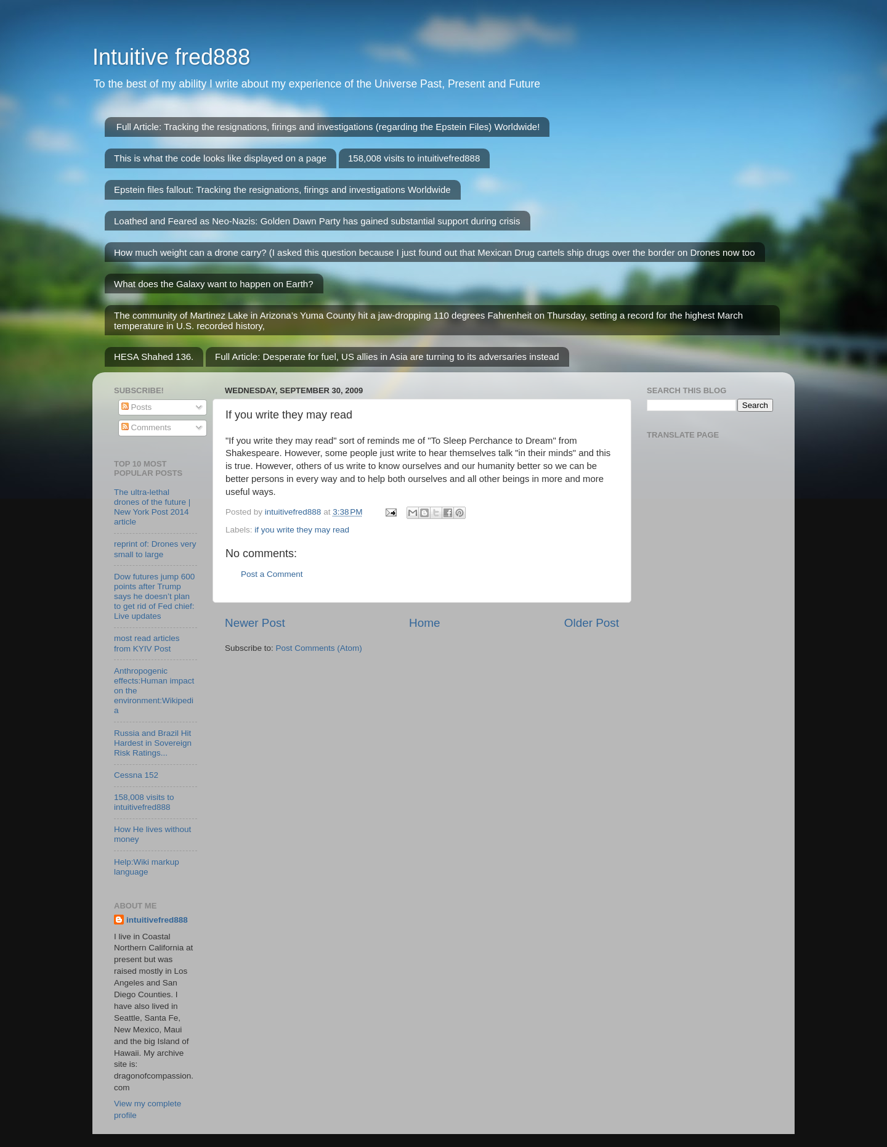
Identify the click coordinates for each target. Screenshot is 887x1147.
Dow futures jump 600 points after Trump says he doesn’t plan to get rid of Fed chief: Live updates (154, 596)
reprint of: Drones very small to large (155, 548)
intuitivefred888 (157, 920)
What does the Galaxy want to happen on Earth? (214, 284)
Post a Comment (272, 574)
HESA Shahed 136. (153, 356)
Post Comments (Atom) (319, 648)
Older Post (591, 622)
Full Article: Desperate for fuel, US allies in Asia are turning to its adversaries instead (387, 356)
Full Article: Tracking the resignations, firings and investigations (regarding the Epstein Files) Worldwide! (328, 126)
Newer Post (255, 622)
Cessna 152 (136, 775)
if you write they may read (301, 529)
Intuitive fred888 (171, 57)
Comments (146, 427)
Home (424, 622)
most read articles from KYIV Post (147, 643)
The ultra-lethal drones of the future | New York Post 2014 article (152, 507)
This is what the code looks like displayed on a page (220, 158)
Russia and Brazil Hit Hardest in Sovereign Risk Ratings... (153, 743)
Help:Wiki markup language (146, 866)
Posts (136, 407)
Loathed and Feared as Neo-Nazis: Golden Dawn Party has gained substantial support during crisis (317, 221)
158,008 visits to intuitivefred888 (414, 158)
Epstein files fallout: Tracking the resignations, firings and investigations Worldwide (282, 189)
